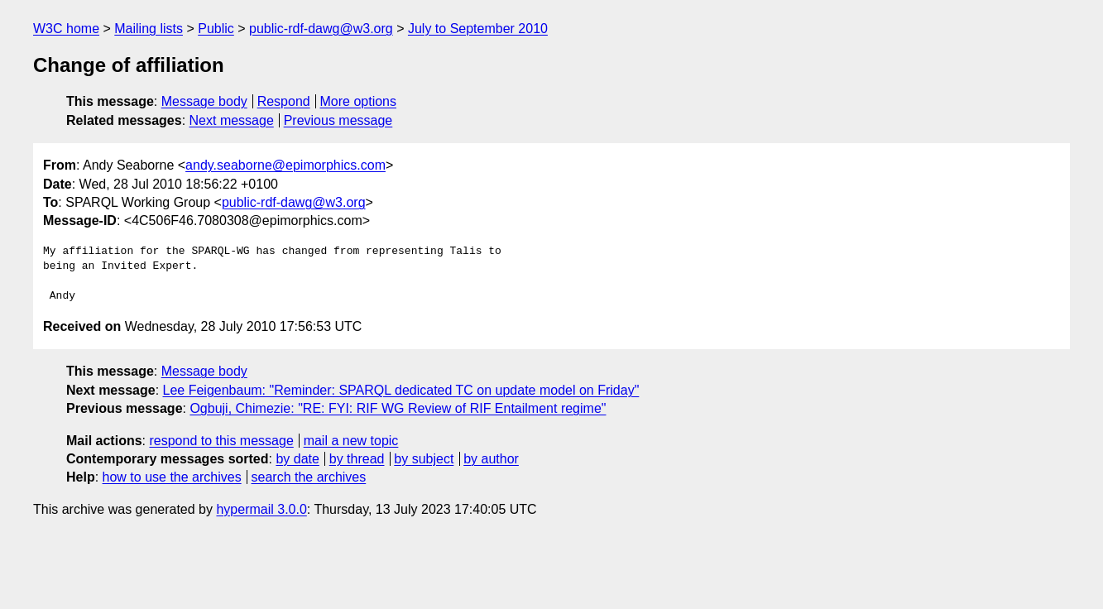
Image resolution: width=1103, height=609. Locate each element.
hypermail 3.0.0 (261, 509)
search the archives (309, 477)
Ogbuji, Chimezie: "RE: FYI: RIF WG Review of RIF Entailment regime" (397, 408)
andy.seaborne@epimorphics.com (285, 165)
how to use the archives (172, 477)
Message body (204, 101)
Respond (283, 101)
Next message (231, 120)
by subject (423, 459)
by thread (357, 459)
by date (297, 459)
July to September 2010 (478, 29)
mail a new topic (351, 441)
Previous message (338, 120)
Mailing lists (148, 29)
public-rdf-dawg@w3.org (321, 29)
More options (358, 101)
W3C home (66, 29)
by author (491, 459)
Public (216, 29)
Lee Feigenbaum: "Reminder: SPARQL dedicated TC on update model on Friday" (401, 390)
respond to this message (221, 441)
